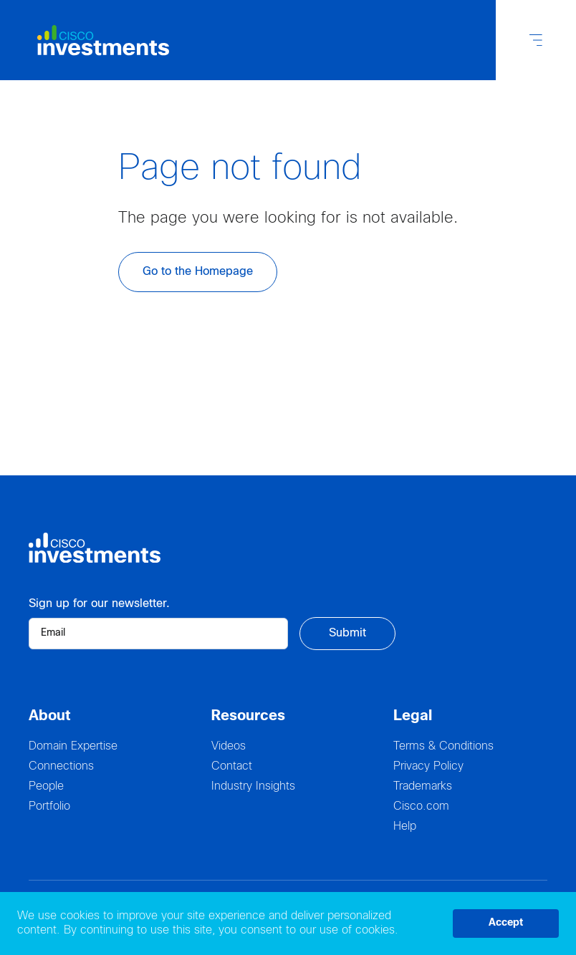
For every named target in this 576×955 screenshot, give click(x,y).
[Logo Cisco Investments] (94, 40)
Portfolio (49, 806)
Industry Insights (253, 786)
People (46, 786)
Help (404, 826)
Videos (228, 746)
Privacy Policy (428, 766)
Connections (61, 766)
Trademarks (422, 786)
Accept (506, 923)
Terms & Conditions (443, 746)
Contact (231, 766)
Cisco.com (421, 806)
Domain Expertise (73, 746)
